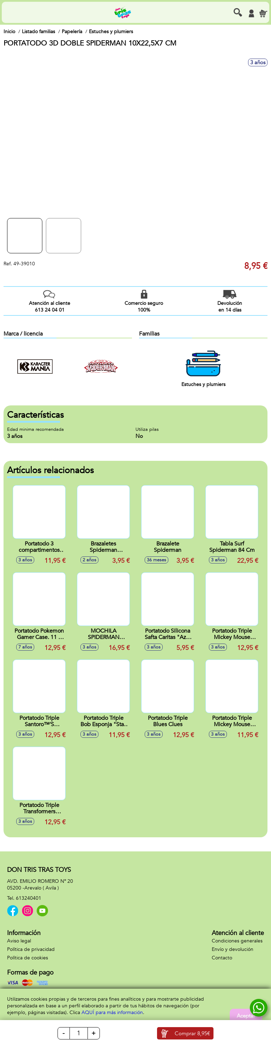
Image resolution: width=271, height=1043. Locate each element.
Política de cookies (27, 957)
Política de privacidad (31, 949)
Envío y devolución (232, 949)
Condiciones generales (237, 941)
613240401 (28, 898)
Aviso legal (19, 941)
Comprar (192, 1033)
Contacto (222, 957)
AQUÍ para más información (112, 1012)
